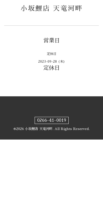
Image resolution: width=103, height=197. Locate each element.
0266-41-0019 (51, 120)
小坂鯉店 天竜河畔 (52, 8)
